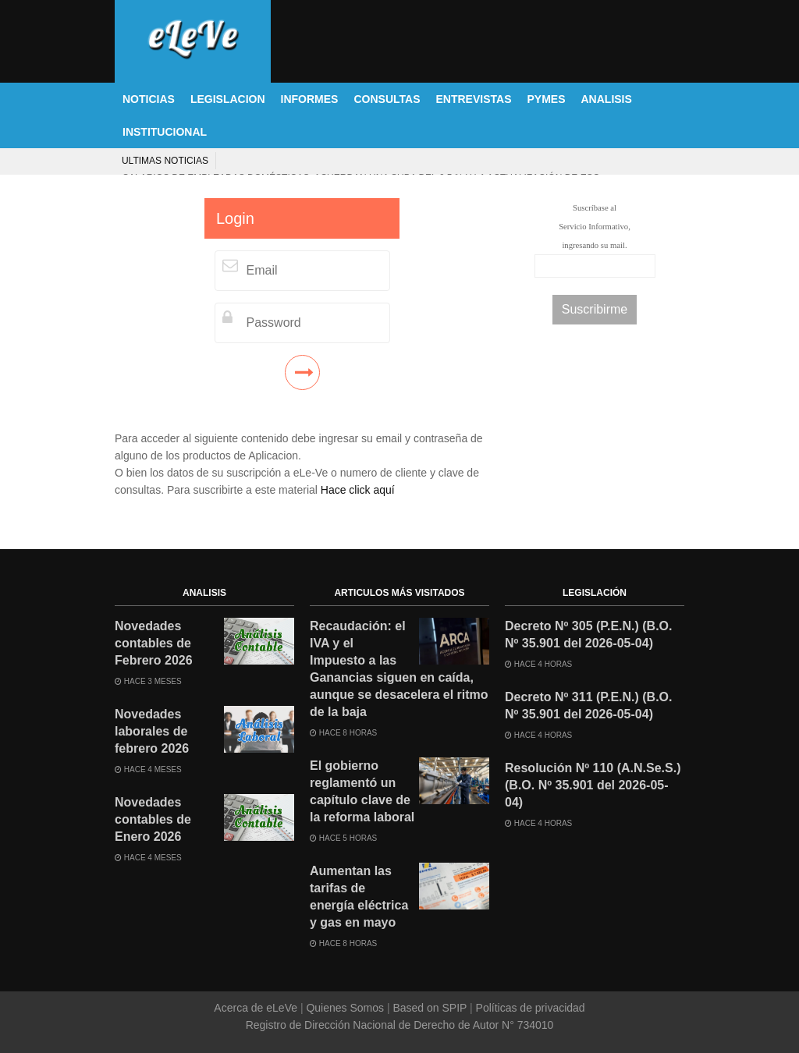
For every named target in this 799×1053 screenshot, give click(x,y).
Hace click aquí (358, 490)
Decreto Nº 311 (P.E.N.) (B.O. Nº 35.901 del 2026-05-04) (589, 705)
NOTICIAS (149, 99)
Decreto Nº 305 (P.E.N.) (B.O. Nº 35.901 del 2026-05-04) (589, 634)
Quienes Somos (345, 1008)
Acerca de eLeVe (257, 1008)
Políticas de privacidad (529, 1008)
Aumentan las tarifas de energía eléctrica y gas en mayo (359, 896)
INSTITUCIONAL (165, 132)
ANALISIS (606, 99)
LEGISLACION (227, 99)
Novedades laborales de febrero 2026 (152, 731)
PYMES (546, 99)
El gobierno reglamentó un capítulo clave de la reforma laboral (362, 791)
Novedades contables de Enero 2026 (153, 819)
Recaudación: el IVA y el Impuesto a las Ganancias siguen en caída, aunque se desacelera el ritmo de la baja (399, 668)
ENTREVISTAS (474, 99)
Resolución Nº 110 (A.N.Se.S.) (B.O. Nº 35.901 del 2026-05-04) (592, 785)
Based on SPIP (430, 1008)
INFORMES (310, 99)
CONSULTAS (386, 99)
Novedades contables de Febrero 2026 (154, 643)
